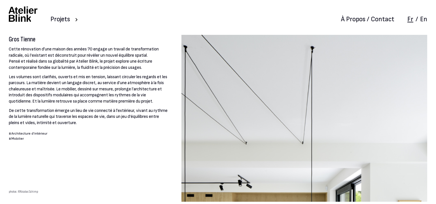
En (423, 19)
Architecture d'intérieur (29, 133)
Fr (410, 19)
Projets (60, 19)
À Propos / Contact (367, 19)
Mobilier (17, 139)
